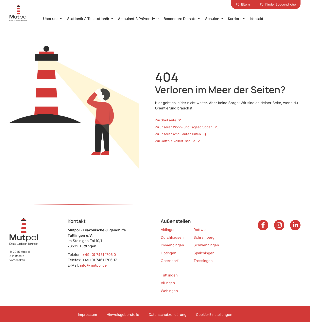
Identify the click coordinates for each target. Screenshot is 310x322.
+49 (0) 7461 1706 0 (99, 255)
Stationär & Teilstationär (88, 18)
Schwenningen (206, 245)
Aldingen (168, 230)
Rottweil (200, 230)
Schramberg (204, 237)
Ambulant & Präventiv (136, 18)
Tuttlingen (169, 275)
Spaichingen (204, 253)
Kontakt (257, 18)
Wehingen (169, 291)
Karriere (235, 18)
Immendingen (172, 245)
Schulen (212, 18)
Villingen (168, 283)
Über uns (51, 18)
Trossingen (203, 261)
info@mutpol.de (93, 265)
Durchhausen (172, 237)
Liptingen (168, 253)
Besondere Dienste (180, 18)
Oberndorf (170, 261)
